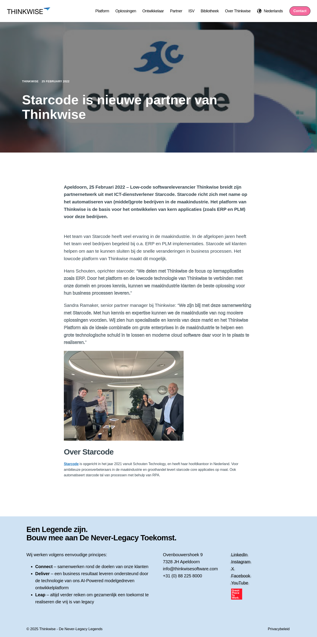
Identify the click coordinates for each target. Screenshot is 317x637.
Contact (300, 11)
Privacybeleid (278, 629)
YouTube (239, 582)
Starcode (71, 464)
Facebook (240, 575)
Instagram (241, 561)
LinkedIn (239, 554)
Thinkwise (30, 81)
